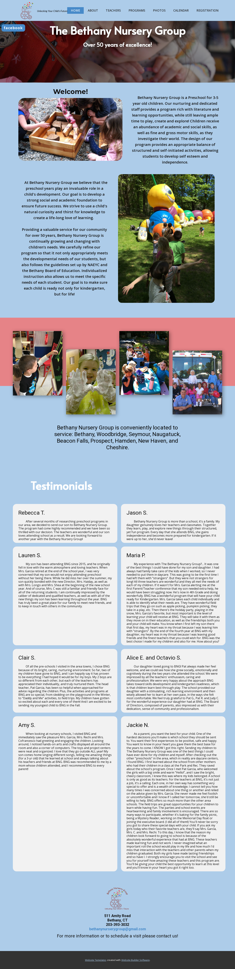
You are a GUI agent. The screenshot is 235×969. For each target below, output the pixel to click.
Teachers (113, 10)
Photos (159, 10)
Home (75, 10)
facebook (13, 27)
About (93, 10)
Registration (207, 10)
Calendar (181, 10)
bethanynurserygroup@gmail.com (117, 929)
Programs (137, 10)
